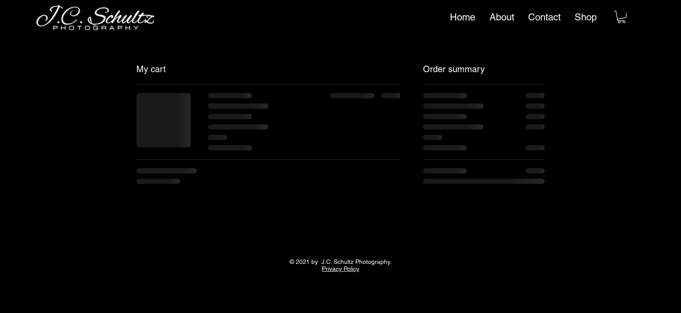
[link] (621, 17)
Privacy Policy (340, 268)
